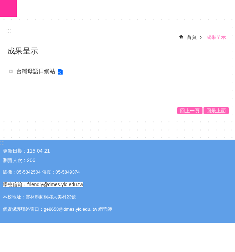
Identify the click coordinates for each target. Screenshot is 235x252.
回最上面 (216, 110)
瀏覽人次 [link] (12, 160)
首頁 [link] (192, 37)
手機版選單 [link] (8, 8)
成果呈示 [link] (216, 37)
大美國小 (126, 8)
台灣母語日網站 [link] (35, 71)
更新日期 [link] (12, 151)
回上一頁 (190, 110)
